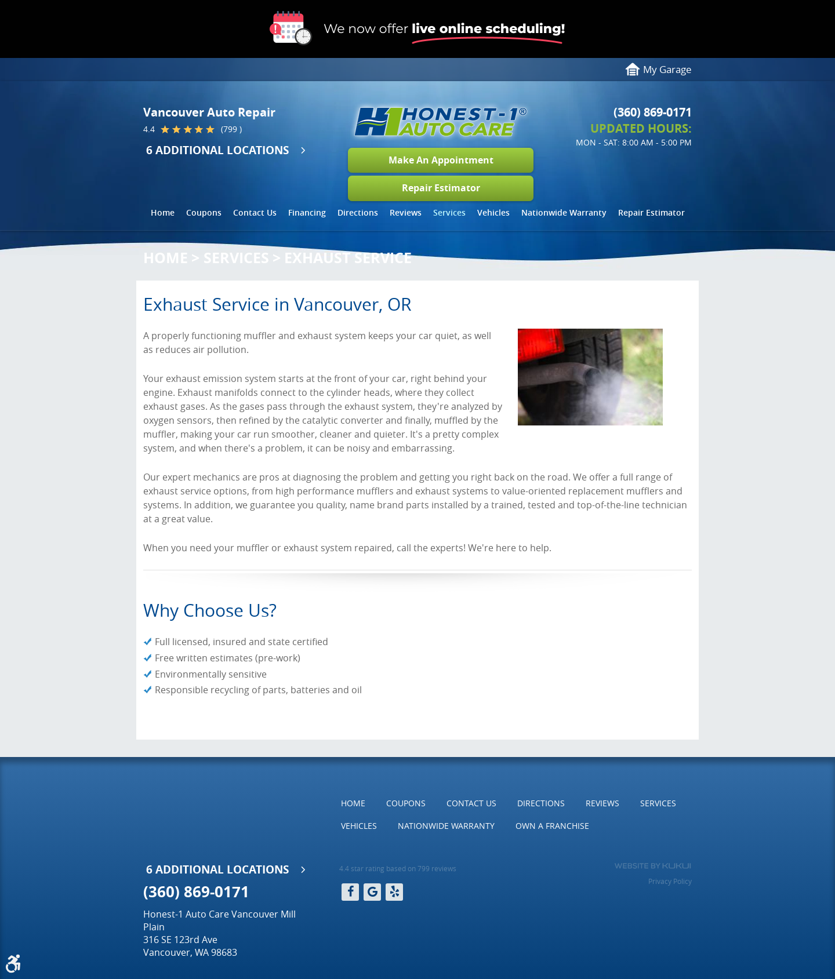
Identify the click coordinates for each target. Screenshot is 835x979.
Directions (357, 212)
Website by (652, 866)
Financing (307, 212)
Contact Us (255, 212)
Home (163, 212)
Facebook (350, 892)
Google (372, 892)
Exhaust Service (348, 258)
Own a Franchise (552, 825)
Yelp (394, 892)
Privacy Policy (670, 881)
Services (449, 212)
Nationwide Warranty (564, 212)
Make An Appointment (441, 160)
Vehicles (493, 212)
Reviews (406, 212)
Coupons (204, 212)
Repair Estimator (441, 187)
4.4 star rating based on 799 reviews (397, 868)
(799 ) (231, 129)
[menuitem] (162, 212)
